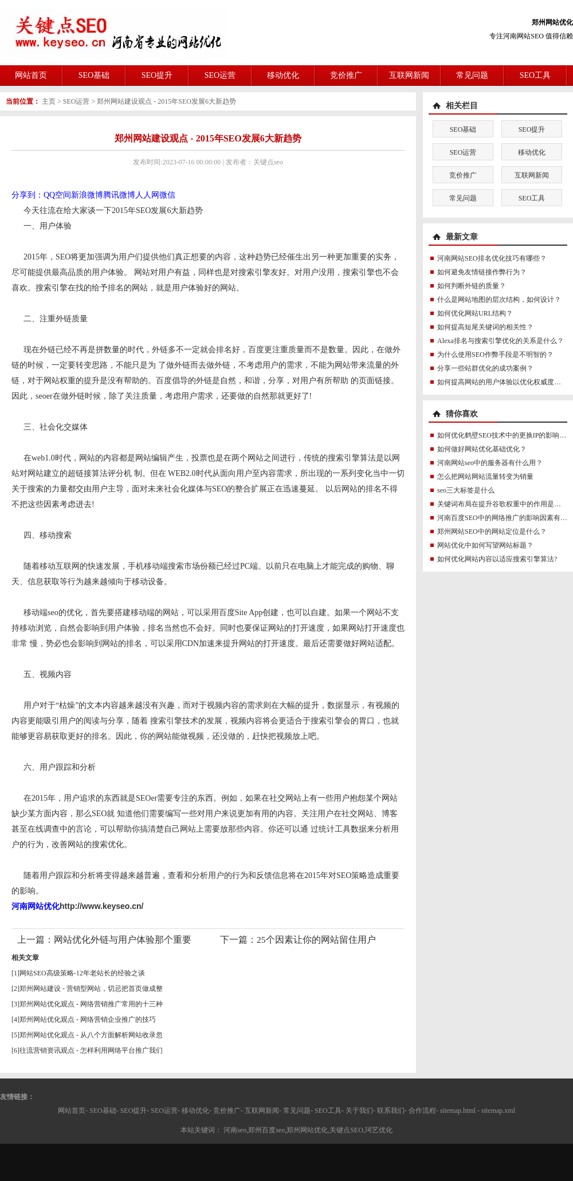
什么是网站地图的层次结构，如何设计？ (499, 300)
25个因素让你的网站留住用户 (316, 939)
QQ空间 (57, 195)
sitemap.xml (498, 1111)
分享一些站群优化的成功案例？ (485, 368)
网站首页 (31, 75)
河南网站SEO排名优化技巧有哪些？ (492, 258)
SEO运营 (220, 75)
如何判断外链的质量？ (471, 286)
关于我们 (359, 1111)
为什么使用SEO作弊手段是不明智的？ (495, 355)
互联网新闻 (409, 75)
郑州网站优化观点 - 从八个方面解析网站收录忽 (91, 1035)
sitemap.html (458, 1111)
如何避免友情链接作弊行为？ (482, 272)
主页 (49, 101)
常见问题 (472, 75)
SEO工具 (535, 75)
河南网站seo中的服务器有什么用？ (490, 463)
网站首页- (73, 1111)
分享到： (27, 195)
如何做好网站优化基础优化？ (482, 449)
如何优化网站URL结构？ (475, 313)
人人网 (147, 195)
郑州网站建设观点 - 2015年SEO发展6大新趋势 (166, 101)
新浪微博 (87, 195)
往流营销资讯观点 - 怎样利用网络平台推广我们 (91, 1050)
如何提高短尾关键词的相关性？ (485, 327)
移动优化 (283, 75)
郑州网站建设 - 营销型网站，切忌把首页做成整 (91, 989)
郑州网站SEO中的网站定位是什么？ (492, 531)
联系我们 (391, 1111)
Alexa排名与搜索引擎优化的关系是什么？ (500, 341)
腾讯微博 (119, 195)
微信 (167, 195)
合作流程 (422, 1111)
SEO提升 (157, 75)
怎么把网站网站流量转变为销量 (485, 477)
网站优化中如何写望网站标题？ (485, 545)
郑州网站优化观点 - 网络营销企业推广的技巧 (87, 1019)
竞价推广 (346, 75)
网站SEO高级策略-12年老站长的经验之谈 (82, 973)
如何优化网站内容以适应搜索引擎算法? (497, 559)
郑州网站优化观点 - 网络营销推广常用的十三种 (91, 1004)
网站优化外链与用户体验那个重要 (122, 939)
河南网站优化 (35, 906)
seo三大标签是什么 (465, 490)
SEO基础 (94, 75)
